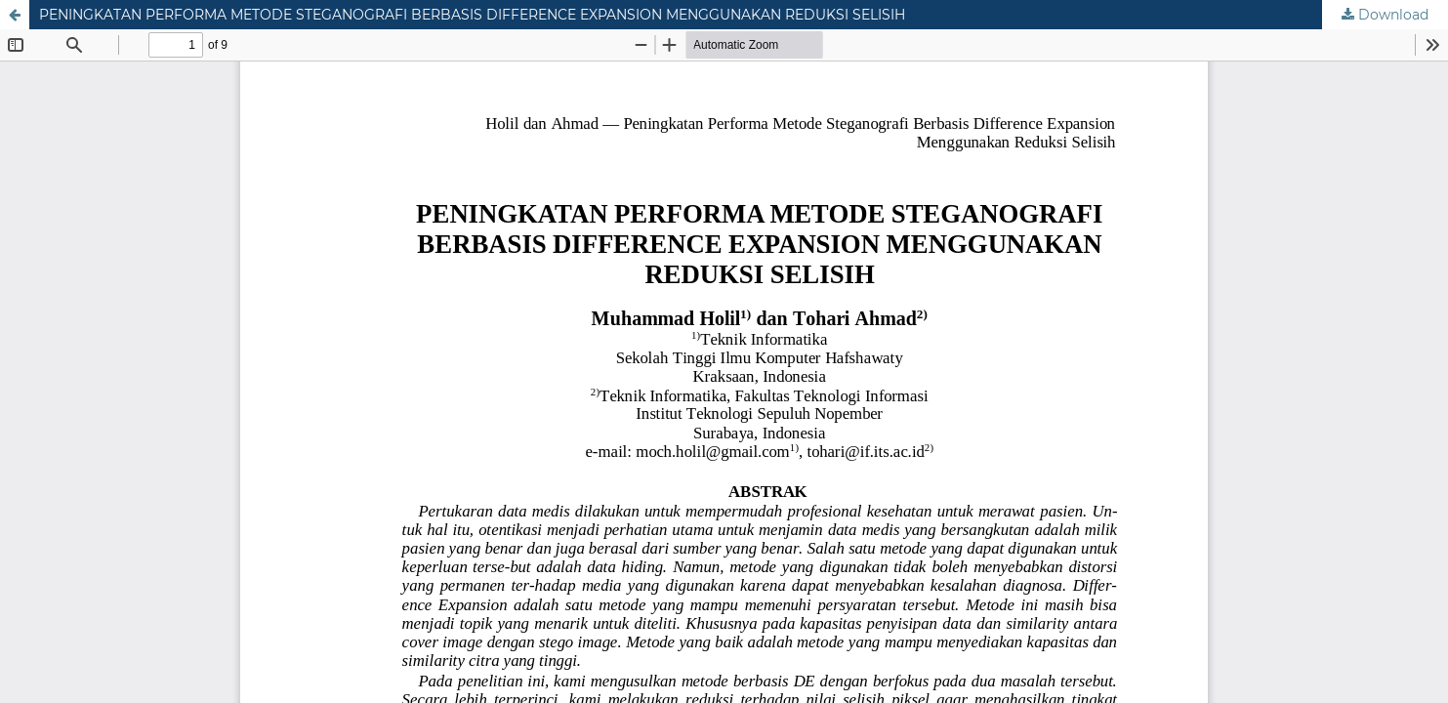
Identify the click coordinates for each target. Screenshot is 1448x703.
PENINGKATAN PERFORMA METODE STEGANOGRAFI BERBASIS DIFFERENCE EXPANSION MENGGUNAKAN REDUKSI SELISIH (472, 14)
